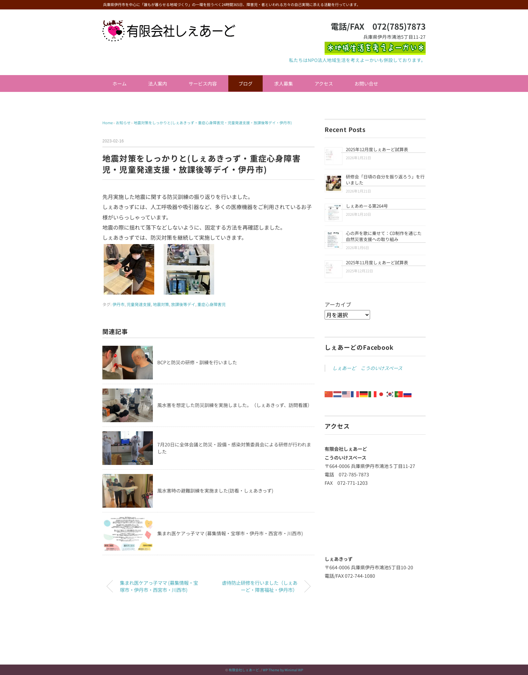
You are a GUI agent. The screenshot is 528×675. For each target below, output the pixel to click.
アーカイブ (338, 304)
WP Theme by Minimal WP (283, 669)
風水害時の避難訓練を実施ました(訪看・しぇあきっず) (215, 490)
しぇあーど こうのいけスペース (367, 368)
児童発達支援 (139, 304)
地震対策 (161, 304)
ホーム (119, 83)
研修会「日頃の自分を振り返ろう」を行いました (385, 179)
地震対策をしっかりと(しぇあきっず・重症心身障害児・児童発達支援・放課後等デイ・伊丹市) (213, 122)
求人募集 (283, 83)
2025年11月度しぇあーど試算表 (377, 262)
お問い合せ (366, 83)
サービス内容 (203, 83)
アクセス (324, 83)
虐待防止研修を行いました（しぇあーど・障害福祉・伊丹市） (259, 586)
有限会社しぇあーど (244, 669)
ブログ (245, 83)
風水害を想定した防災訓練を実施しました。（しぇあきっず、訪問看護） (234, 405)
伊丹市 (118, 304)
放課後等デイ (183, 304)
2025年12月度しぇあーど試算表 (377, 149)
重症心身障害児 (211, 304)
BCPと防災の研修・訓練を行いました (197, 362)
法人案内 (157, 83)
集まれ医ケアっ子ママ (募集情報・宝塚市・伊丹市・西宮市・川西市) (230, 533)
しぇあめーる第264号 (367, 206)
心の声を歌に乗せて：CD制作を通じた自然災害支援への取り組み (384, 236)
